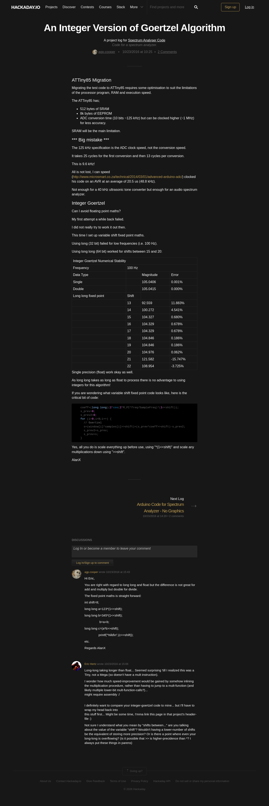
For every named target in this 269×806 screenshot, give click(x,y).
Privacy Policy (139, 787)
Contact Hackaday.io (68, 787)
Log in (249, 7)
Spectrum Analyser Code (146, 40)
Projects (51, 7)
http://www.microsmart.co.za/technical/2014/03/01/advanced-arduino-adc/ (127, 177)
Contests (87, 7)
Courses (105, 7)
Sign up (230, 7)
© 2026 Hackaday (134, 795)
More (137, 7)
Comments (167, 52)
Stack (121, 7)
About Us (45, 787)
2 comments (176, 522)
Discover (69, 7)
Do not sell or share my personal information (202, 787)
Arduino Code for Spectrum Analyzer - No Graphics (162, 511)
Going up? (134, 777)
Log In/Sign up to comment (92, 569)
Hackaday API (161, 787)
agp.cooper (103, 52)
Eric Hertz (90, 670)
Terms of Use (118, 787)
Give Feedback (95, 787)
